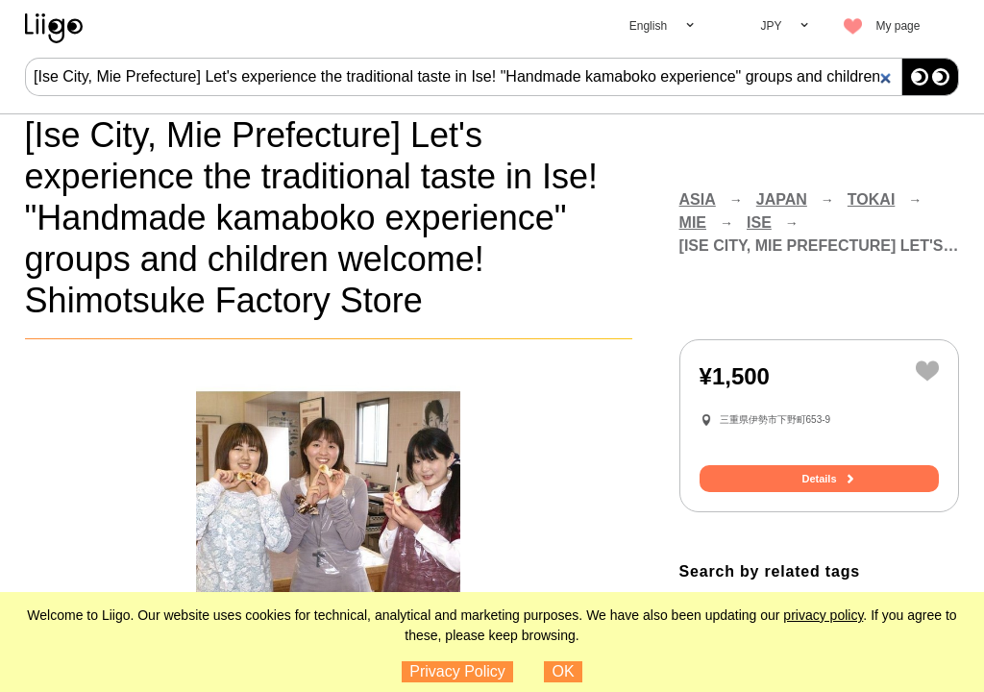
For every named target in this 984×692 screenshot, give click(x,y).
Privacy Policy (457, 671)
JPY (770, 26)
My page (897, 26)
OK (564, 671)
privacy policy (823, 615)
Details (818, 478)
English (648, 26)
